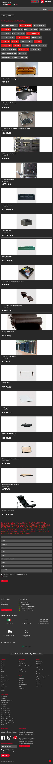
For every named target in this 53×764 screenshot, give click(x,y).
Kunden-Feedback (23, 684)
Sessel (2, 661)
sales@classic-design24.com (21, 653)
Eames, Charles (22, 663)
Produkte (3, 659)
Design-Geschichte (40, 678)
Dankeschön (21, 688)
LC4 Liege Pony (6, 45)
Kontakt (38, 680)
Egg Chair (3, 706)
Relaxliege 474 (23, 49)
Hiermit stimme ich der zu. (14, 574)
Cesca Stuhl (6, 29)
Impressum (38, 686)
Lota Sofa (25, 45)
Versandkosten (39, 661)
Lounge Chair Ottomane (39, 45)
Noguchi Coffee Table (9, 49)
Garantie (38, 666)
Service (3, 15)
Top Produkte (4, 694)
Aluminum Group (5, 676)
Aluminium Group (5, 708)
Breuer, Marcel (22, 672)
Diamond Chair (17, 29)
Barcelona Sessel (39, 25)
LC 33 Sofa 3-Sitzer (23, 37)
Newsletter (38, 682)
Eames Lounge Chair (30, 29)
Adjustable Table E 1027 (9, 25)
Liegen (3, 668)
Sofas (2, 666)
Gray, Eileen (21, 670)
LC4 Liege (38, 41)
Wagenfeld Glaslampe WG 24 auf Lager (14, 58)
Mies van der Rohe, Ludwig (25, 666)
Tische (2, 682)
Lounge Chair (4, 702)
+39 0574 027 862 (37, 653)
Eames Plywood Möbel (7, 721)
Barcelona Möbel (5, 717)
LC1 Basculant (36, 37)
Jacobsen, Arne (22, 668)
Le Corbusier (22, 661)
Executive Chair (45, 29)
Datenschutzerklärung (20, 574)
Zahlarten (38, 663)
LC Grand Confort (5, 710)
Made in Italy (22, 682)
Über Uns (21, 676)
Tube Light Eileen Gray (9, 54)
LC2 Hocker (5, 41)
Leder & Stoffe (40, 670)
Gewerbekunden (40, 674)
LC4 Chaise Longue (26, 41)
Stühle (2, 672)
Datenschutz (39, 684)
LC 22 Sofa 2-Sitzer (18, 33)
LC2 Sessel (4, 696)
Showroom (38, 672)
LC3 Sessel (15, 41)
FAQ (37, 668)
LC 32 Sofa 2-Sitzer (8, 37)
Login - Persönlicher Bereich (43, 676)
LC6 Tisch (17, 45)
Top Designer (22, 659)
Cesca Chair (4, 704)
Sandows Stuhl (36, 49)
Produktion (21, 678)
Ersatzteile (10, 15)
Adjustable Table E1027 (7, 700)
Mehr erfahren (6, 610)
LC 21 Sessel (6, 33)
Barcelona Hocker (25, 25)
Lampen (3, 684)
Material (21, 680)
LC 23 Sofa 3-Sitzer (33, 33)
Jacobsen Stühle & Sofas (7, 719)
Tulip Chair (22, 54)
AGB (20, 686)
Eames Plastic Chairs (6, 713)
